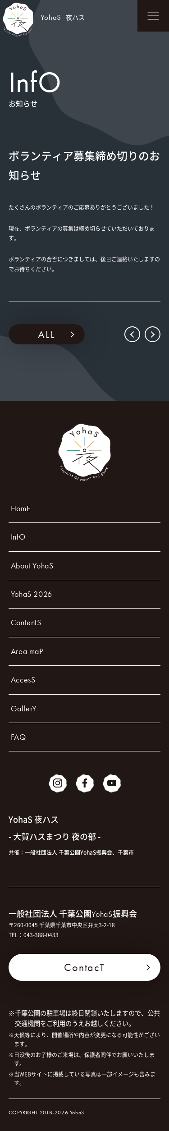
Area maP (27, 651)
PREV (133, 334)
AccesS (23, 679)
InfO (18, 536)
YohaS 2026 (31, 594)
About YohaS (32, 565)
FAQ (18, 737)
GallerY (24, 708)
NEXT (151, 334)
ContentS (26, 622)
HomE (21, 508)
